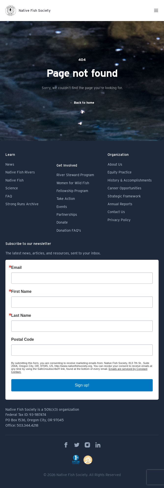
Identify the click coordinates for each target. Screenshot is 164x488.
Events (61, 206)
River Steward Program (75, 175)
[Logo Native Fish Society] (28, 10)
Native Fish (14, 180)
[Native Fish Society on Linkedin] (98, 445)
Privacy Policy (119, 220)
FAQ (8, 196)
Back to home (82, 102)
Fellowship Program (72, 191)
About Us (115, 164)
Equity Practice (120, 172)
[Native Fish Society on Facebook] (66, 445)
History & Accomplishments (130, 180)
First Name (21, 292)
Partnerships (66, 214)
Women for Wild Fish (72, 183)
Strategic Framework (124, 196)
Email (16, 268)
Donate (62, 222)
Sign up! (82, 385)
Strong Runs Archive (22, 204)
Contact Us (116, 212)
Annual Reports (120, 204)
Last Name (21, 316)
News (9, 164)
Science (11, 188)
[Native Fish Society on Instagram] (87, 445)
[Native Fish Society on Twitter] (77, 445)
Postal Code (22, 339)
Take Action (65, 198)
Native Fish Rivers (20, 172)
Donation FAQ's (68, 230)
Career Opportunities (124, 188)
